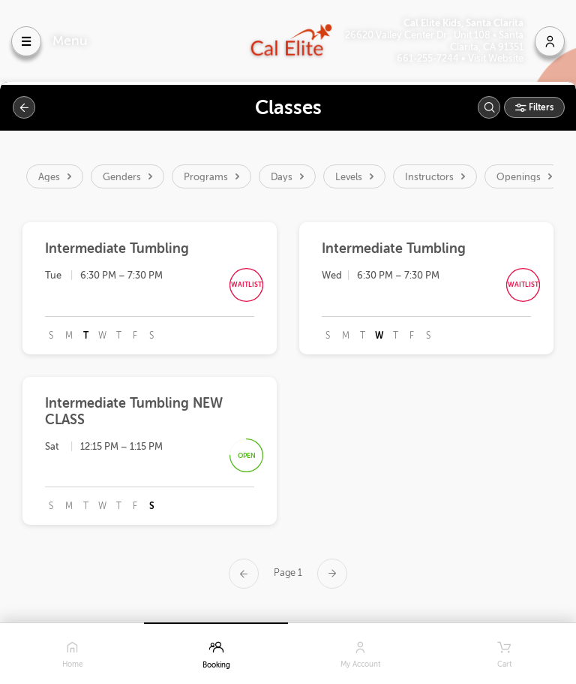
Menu (70, 40)
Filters (540, 107)
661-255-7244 (429, 58)
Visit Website (496, 58)
